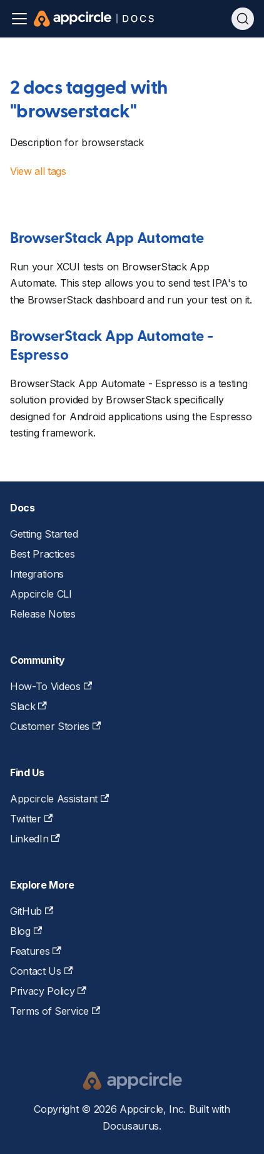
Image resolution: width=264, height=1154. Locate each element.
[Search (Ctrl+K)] (242, 18)
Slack (28, 706)
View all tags (38, 171)
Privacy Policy (48, 991)
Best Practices (42, 554)
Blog (26, 931)
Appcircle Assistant (59, 798)
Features (35, 951)
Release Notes (43, 614)
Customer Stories (55, 726)
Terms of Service (55, 1011)
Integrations (37, 574)
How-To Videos (51, 686)
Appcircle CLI (41, 594)
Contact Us (41, 971)
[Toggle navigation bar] (19, 18)
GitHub (31, 911)
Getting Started (44, 534)
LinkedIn (35, 838)
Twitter (31, 818)
